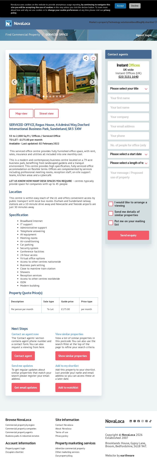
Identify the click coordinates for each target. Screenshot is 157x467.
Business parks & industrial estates (22, 435)
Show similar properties (72, 356)
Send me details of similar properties (127, 213)
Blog (139, 22)
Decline (134, 6)
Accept (120, 6)
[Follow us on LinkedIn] (131, 421)
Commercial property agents (19, 432)
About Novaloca (63, 428)
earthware (127, 455)
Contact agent (23, 356)
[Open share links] (86, 58)
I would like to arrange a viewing (131, 204)
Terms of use (61, 432)
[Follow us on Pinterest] (146, 421)
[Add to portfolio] (93, 58)
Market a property (98, 22)
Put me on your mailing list (130, 222)
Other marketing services (67, 451)
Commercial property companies (20, 428)
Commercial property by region (19, 424)
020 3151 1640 (128, 77)
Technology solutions (119, 22)
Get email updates (25, 387)
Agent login (144, 35)
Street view (46, 113)
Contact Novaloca (64, 424)
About (133, 22)
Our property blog (63, 455)
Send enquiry (128, 235)
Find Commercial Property (22, 34)
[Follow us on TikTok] (150, 421)
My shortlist (149, 22)
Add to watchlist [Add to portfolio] (68, 387)
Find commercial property (76, 22)
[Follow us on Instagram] (142, 421)
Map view (21, 113)
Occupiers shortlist (14, 451)
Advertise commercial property (70, 448)
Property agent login (15, 448)
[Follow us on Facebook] (139, 421)
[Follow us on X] (135, 421)
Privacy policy (61, 435)
